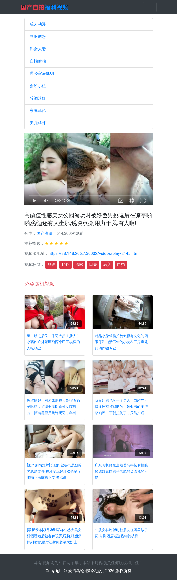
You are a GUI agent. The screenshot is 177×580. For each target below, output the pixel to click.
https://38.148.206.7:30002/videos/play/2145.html (94, 253)
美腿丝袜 (38, 122)
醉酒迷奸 (38, 98)
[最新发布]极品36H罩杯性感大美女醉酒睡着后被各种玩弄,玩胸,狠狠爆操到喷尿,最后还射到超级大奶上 (54, 536)
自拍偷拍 (38, 61)
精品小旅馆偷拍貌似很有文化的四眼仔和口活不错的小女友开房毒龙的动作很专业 (121, 342)
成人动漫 (38, 24)
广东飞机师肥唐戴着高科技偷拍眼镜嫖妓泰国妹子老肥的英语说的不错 (121, 471)
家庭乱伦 (38, 110)
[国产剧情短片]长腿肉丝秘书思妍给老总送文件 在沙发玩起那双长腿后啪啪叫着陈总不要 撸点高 (54, 471)
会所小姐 (38, 85)
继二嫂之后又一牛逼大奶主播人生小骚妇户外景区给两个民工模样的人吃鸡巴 (53, 342)
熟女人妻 (38, 49)
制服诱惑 (38, 36)
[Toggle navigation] (150, 7)
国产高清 (45, 233)
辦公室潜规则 (42, 73)
